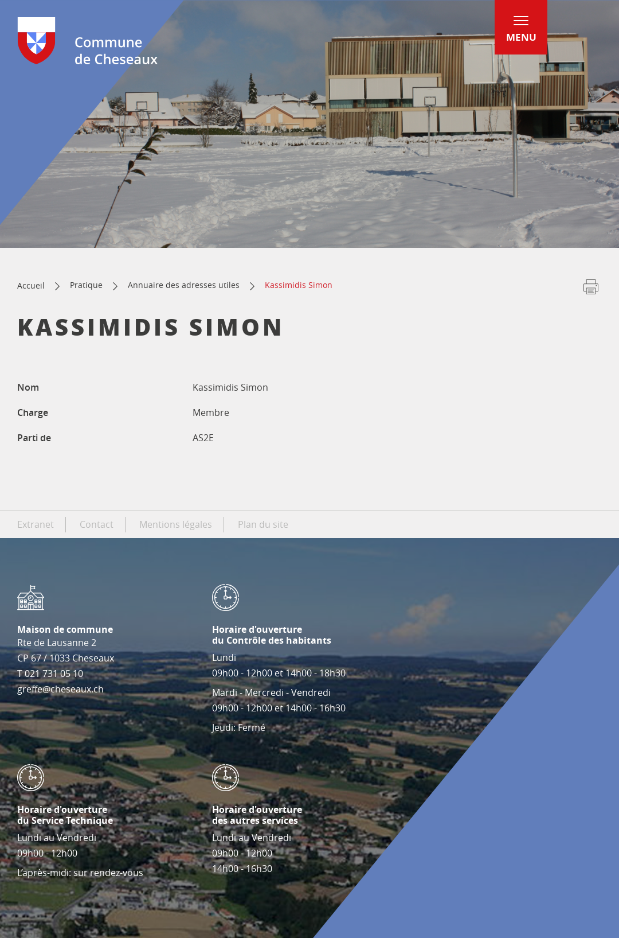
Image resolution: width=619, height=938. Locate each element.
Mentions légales (175, 524)
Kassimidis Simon (298, 284)
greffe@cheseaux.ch (60, 689)
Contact (96, 524)
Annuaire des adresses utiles (184, 284)
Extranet (35, 524)
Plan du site (263, 524)
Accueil (31, 285)
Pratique (86, 284)
